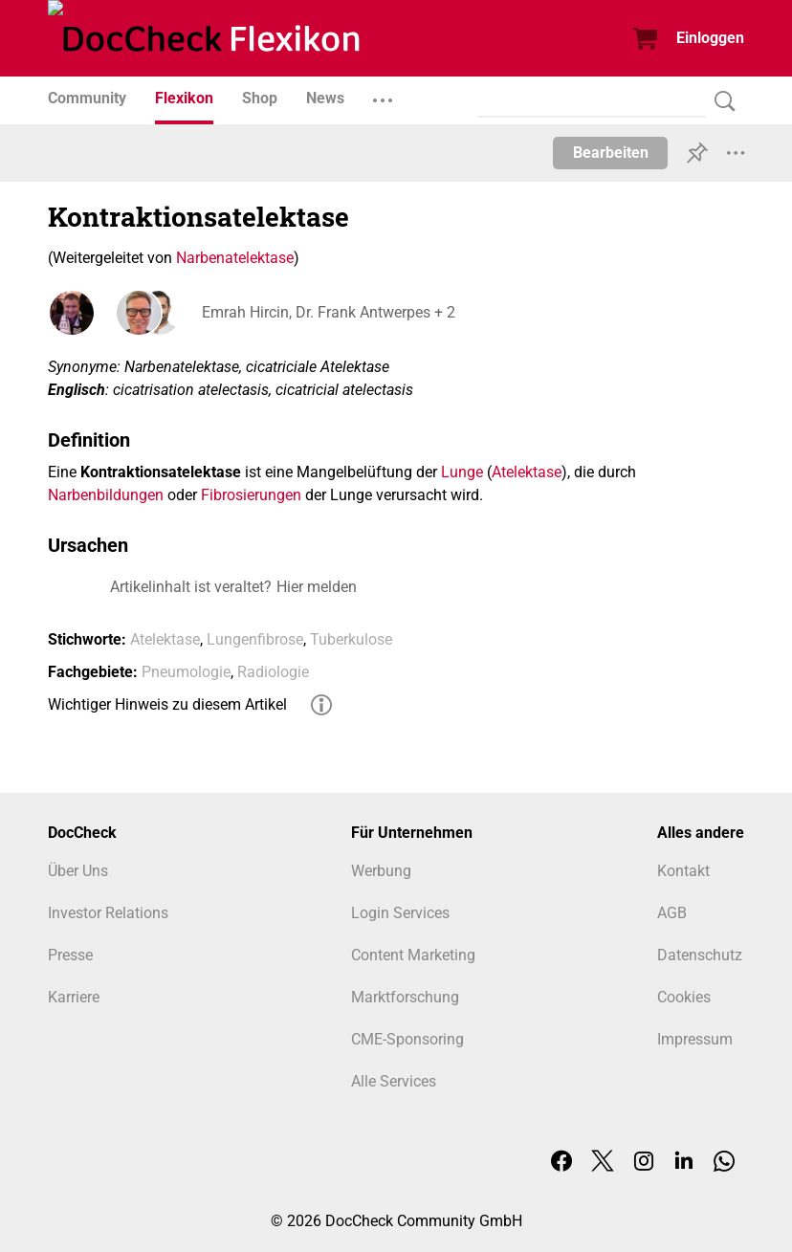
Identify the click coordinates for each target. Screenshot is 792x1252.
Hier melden (316, 587)
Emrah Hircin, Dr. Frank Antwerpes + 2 (327, 312)
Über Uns (78, 871)
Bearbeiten (611, 152)
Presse (70, 955)
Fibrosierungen (251, 495)
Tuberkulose (351, 639)
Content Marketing (413, 955)
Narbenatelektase (235, 258)
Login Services (400, 913)
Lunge (462, 472)
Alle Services (393, 1081)
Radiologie (273, 672)
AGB (672, 913)
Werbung (381, 871)
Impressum (695, 1039)
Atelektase (526, 472)
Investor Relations (108, 913)
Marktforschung (405, 997)
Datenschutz (699, 955)
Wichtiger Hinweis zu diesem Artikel (167, 704)
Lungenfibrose (255, 639)
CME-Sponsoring (407, 1039)
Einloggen (710, 38)
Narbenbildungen (106, 495)
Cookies (684, 997)
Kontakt (683, 871)
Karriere (73, 997)
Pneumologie (186, 672)
